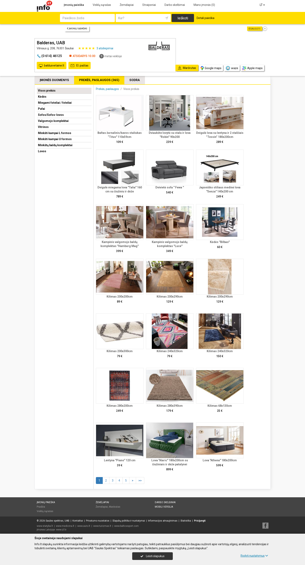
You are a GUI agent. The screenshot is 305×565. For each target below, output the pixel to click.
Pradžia (41, 506)
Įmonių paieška (74, 4)
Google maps (211, 68)
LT (262, 4)
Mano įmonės (204, 4)
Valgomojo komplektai (53, 121)
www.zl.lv (61, 529)
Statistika (185, 520)
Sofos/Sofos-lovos (51, 114)
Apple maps (252, 68)
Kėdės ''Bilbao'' (220, 242)
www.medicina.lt (65, 526)
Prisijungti (199, 520)
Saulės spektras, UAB (57, 520)
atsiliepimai (104, 48)
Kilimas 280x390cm (170, 405)
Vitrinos (43, 127)
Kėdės (42, 96)
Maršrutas (114, 506)
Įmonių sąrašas (77, 28)
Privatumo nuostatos (97, 520)
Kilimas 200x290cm (170, 296)
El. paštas (79, 66)
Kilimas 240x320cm (170, 351)
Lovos (42, 151)
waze (231, 68)
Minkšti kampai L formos (54, 133)
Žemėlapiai (127, 4)
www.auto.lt (83, 526)
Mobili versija (164, 506)
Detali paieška (205, 18)
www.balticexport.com (126, 526)
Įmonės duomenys (54, 80)
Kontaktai (77, 520)
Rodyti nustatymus (254, 555)
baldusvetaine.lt (51, 66)
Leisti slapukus (152, 556)
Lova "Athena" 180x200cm (220, 460)
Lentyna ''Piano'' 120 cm (119, 460)
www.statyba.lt (45, 526)
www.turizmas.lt (102, 526)
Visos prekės (47, 90)
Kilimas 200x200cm (120, 296)
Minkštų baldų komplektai (55, 145)
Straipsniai (149, 4)
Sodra (134, 80)
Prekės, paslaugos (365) (99, 80)
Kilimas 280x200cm (120, 405)
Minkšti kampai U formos (55, 139)
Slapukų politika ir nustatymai (128, 520)
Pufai (41, 108)
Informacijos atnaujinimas (162, 520)
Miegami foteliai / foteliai (55, 102)
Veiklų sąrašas (102, 4)
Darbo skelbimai (175, 4)
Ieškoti (182, 18)
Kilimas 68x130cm (220, 405)
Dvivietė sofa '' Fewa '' (169, 187)
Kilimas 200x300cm (120, 351)
